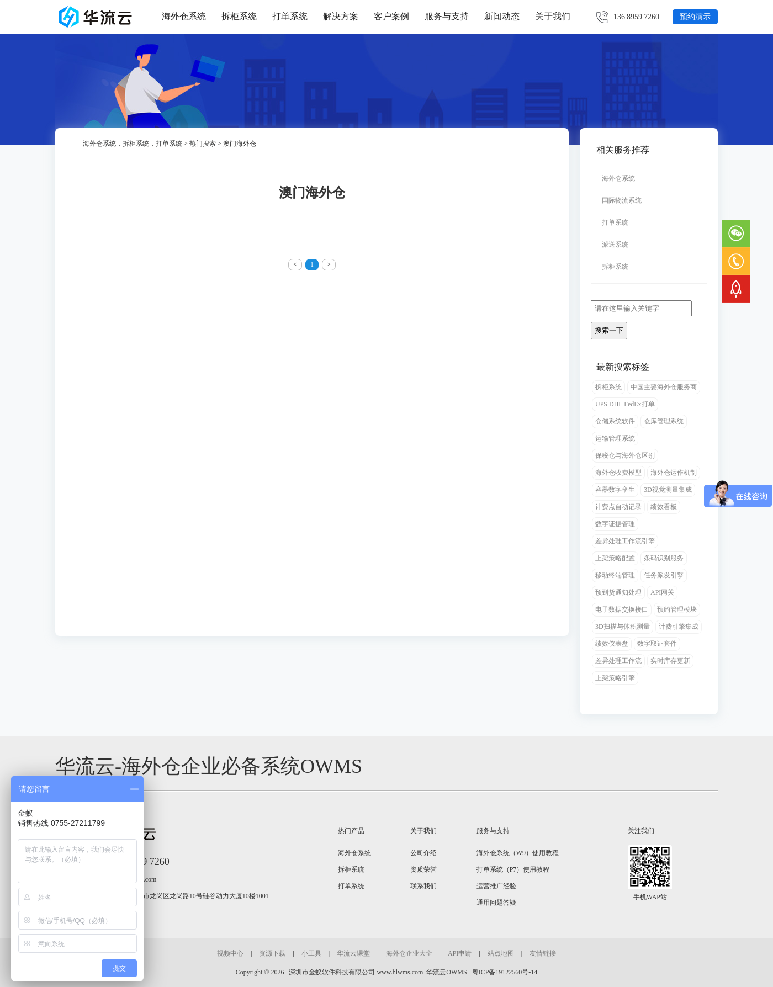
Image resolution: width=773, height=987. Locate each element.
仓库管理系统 (664, 421)
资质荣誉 (423, 869)
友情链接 (543, 953)
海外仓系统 (184, 16)
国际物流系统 (622, 200)
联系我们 (423, 886)
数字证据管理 (615, 524)
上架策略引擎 (615, 678)
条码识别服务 (664, 558)
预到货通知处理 (618, 592)
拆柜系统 (239, 16)
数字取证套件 (657, 644)
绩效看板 (663, 507)
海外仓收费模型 (618, 472)
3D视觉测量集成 (668, 490)
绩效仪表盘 (611, 644)
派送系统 (615, 244)
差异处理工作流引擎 (625, 541)
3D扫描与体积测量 (622, 626)
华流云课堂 (353, 953)
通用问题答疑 (496, 902)
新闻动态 (502, 16)
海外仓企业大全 (409, 953)
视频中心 (230, 953)
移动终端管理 (615, 575)
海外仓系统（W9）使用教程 (517, 853)
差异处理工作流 (618, 661)
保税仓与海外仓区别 (625, 455)
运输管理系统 (615, 438)
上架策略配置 (615, 558)
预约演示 (695, 17)
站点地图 (501, 953)
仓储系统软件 (615, 421)
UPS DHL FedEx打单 (625, 404)
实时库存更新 (670, 661)
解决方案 (340, 16)
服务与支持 (447, 16)
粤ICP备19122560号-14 (504, 972)
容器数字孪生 (615, 490)
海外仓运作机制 (673, 472)
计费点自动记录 (618, 507)
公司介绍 (423, 853)
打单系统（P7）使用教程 (513, 869)
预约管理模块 (677, 609)
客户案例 (391, 16)
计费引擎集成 (678, 626)
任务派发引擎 (664, 575)
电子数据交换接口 (621, 609)
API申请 (460, 953)
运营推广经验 (496, 886)
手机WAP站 (650, 897)
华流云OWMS (446, 972)
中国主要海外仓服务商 (664, 387)
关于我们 (552, 16)
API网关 (662, 592)
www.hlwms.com (400, 972)
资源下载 (272, 953)
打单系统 (290, 16)
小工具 (311, 953)
